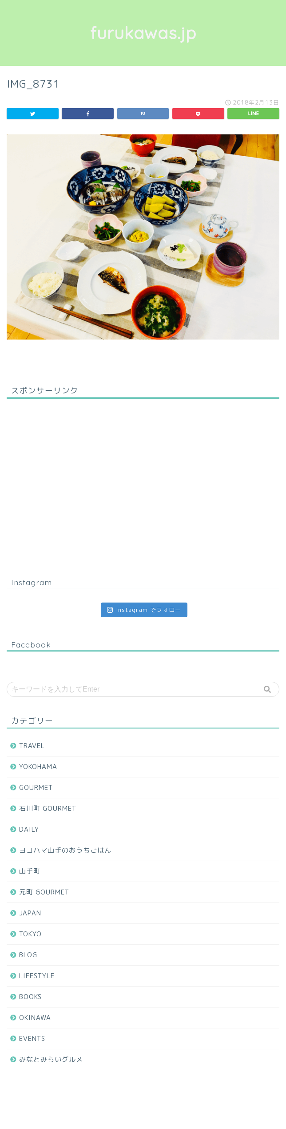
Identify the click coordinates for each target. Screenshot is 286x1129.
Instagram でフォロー (144, 610)
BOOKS (30, 996)
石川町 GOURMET (47, 808)
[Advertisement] (143, 487)
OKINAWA (35, 1017)
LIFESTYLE (37, 975)
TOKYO (30, 934)
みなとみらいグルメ (51, 1059)
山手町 (29, 871)
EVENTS (32, 1038)
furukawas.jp (143, 33)
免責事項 (175, 1108)
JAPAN (30, 913)
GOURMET (36, 787)
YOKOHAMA (38, 766)
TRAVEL (32, 745)
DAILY (29, 829)
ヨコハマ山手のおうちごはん (65, 850)
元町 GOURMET (44, 892)
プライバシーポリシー (125, 1108)
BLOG (28, 954)
